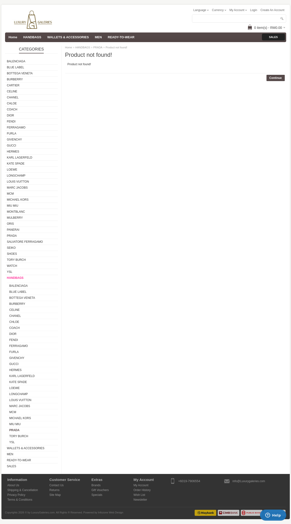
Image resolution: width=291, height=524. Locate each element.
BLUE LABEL (15, 67)
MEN (98, 37)
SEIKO (11, 247)
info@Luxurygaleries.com (249, 481)
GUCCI (11, 145)
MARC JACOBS (17, 187)
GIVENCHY (14, 139)
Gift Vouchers (100, 490)
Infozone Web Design (110, 512)
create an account (272, 10)
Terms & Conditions (19, 499)
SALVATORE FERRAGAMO (25, 241)
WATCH (12, 266)
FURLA (11, 133)
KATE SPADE (16, 163)
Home (68, 47)
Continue (275, 78)
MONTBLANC (16, 211)
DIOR (10, 115)
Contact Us (57, 485)
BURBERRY (15, 79)
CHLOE (12, 103)
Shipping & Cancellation (22, 490)
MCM (10, 193)
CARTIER (13, 85)
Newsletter (140, 499)
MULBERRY (15, 217)
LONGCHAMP (16, 175)
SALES (11, 466)
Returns (55, 490)
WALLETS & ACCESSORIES (68, 37)
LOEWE (12, 169)
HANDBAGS (32, 37)
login (253, 10)
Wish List (139, 495)
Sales (273, 37)
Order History (142, 490)
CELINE (12, 91)
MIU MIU (12, 205)
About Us (13, 485)
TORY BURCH (16, 260)
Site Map (55, 495)
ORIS (10, 223)
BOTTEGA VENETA (20, 73)
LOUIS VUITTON (18, 181)
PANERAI (13, 229)
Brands (96, 485)
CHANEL (13, 97)
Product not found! (116, 47)
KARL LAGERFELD (19, 157)
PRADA (12, 235)
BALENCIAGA (16, 61)
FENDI (11, 121)
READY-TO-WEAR (121, 37)
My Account (141, 485)
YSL (9, 272)
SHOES (12, 254)
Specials (97, 495)
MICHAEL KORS (18, 199)
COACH (12, 109)
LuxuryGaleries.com (43, 512)
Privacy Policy (16, 495)
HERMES (13, 151)
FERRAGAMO (16, 127)
